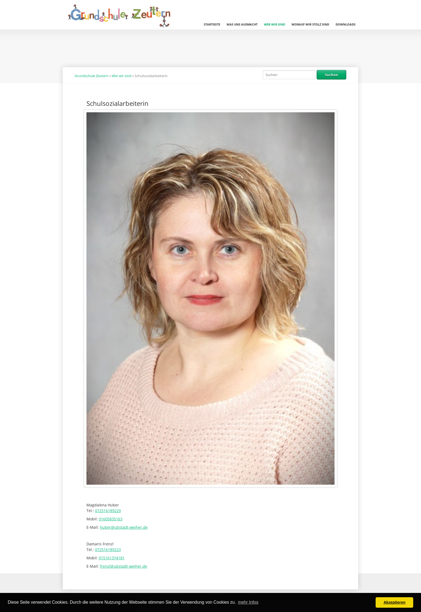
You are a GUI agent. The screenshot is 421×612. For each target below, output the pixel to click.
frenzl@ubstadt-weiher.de (123, 566)
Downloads (345, 24)
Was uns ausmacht (242, 24)
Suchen (331, 74)
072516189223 (108, 549)
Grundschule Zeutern (91, 75)
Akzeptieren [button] (394, 602)
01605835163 (110, 518)
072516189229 (108, 510)
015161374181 (112, 557)
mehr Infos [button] (248, 602)
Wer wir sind (274, 24)
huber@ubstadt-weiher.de (124, 527)
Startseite (212, 24)
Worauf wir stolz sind (310, 24)
